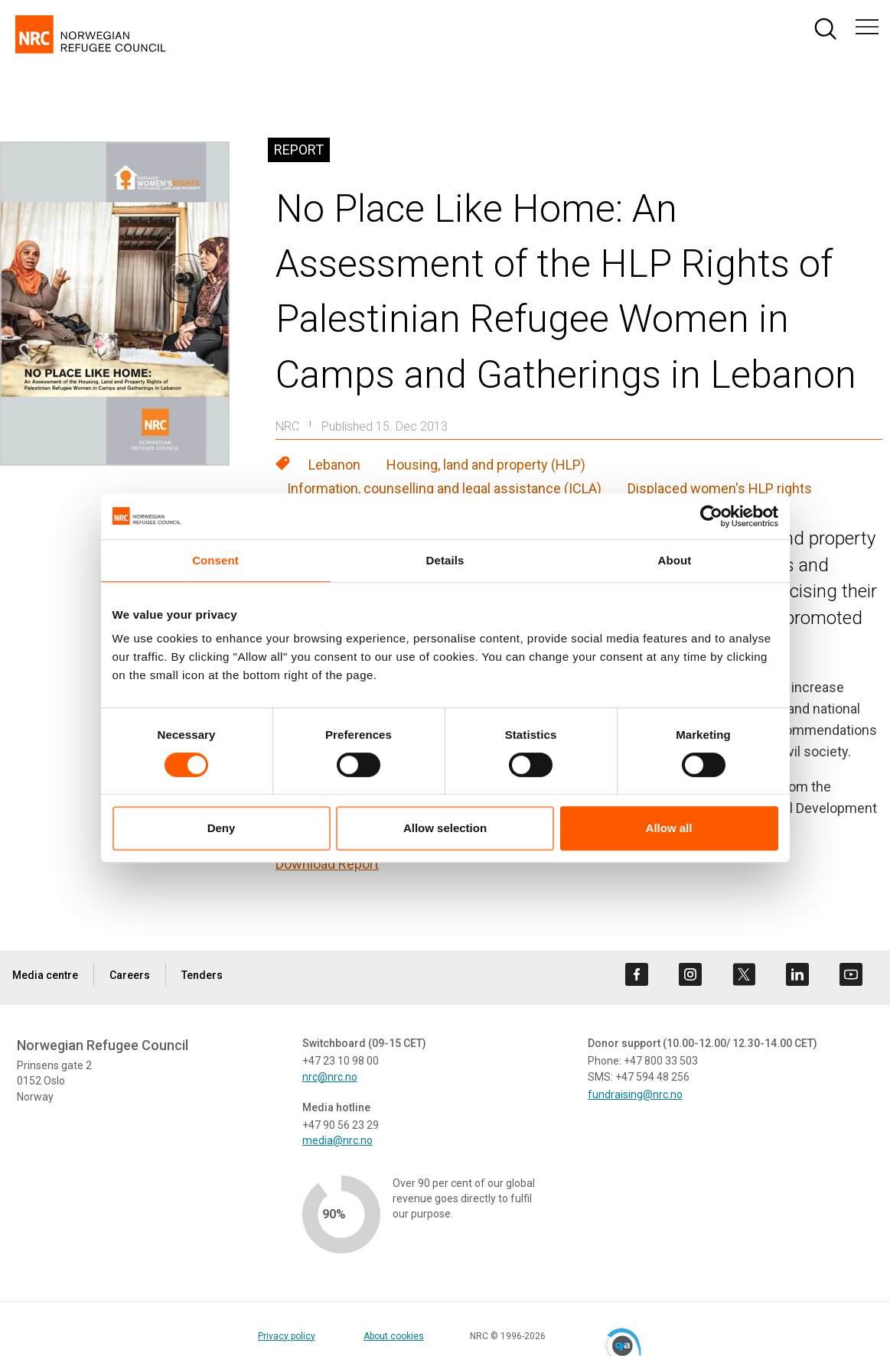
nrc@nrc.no (329, 1077)
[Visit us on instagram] (690, 974)
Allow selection (445, 827)
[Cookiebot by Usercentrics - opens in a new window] (711, 516)
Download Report (327, 864)
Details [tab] (445, 560)
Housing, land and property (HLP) (485, 465)
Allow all (669, 827)
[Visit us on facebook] (636, 974)
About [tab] (675, 560)
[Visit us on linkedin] (797, 974)
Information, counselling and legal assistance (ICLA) (444, 488)
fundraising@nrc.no (635, 1094)
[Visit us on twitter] (743, 974)
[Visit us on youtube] (850, 974)
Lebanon (334, 465)
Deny (221, 827)
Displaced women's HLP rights (720, 488)
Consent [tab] (215, 560)
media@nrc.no (337, 1140)
